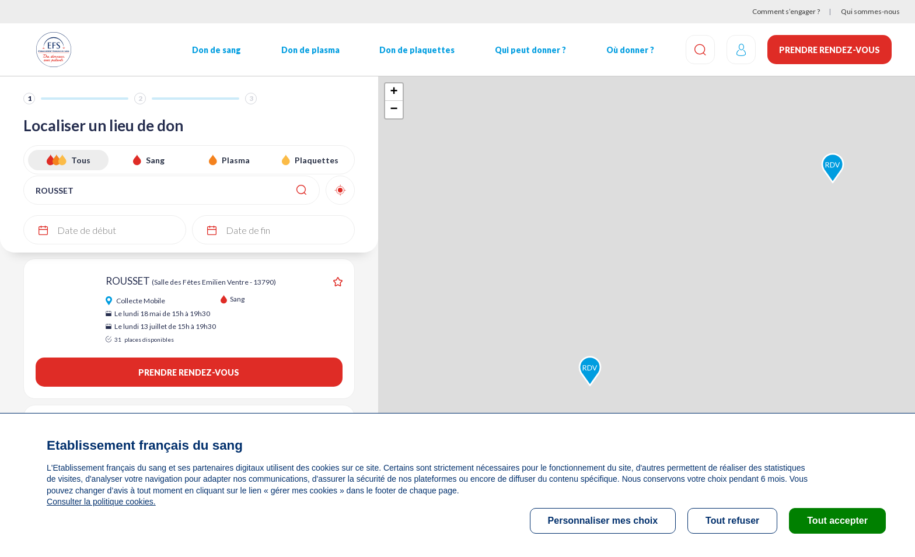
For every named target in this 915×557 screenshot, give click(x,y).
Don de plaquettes (417, 50)
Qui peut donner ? (530, 50)
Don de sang (216, 50)
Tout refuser (732, 521)
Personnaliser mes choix (603, 521)
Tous (80, 160)
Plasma (236, 160)
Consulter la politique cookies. (101, 501)
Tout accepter (837, 521)
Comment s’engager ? (786, 11)
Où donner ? (630, 50)
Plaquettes (316, 160)
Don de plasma (310, 50)
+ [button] (393, 92)
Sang (155, 160)
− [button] (393, 109)
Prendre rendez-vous (829, 50)
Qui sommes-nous (870, 11)
